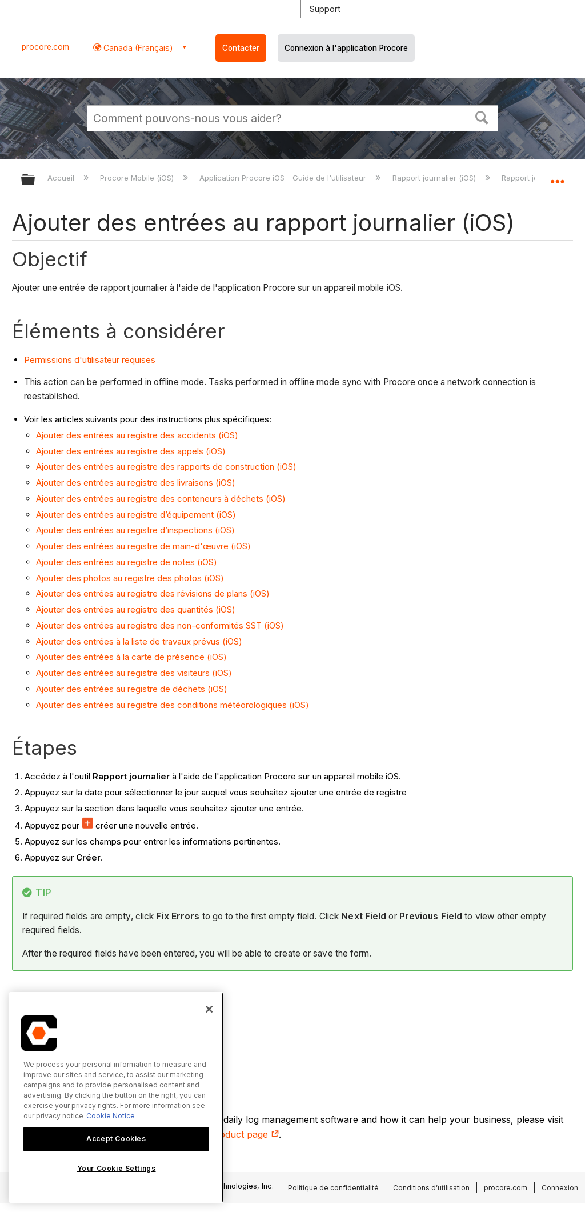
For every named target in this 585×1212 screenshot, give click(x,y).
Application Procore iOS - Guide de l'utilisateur (283, 177)
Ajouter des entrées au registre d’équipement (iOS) (136, 514)
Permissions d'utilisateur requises (89, 359)
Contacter (240, 48)
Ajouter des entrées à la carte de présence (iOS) (131, 656)
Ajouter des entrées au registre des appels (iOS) (131, 451)
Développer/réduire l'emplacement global (557, 176)
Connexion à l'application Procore (346, 48)
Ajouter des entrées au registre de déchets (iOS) (131, 688)
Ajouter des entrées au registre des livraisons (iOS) (135, 482)
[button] (482, 117)
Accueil (62, 177)
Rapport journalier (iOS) (435, 177)
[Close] (209, 1009)
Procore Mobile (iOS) (138, 177)
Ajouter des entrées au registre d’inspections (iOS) (135, 530)
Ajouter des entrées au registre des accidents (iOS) (137, 435)
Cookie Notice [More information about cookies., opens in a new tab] (110, 1115)
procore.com (45, 46)
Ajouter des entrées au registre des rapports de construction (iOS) (166, 466)
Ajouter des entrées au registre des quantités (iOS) (135, 609)
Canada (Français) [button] (137, 48)
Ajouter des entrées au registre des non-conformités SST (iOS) (160, 625)
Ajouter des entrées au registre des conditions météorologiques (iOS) (172, 704)
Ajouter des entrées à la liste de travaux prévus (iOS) (139, 641)
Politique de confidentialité (333, 1187)
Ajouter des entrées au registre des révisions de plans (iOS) (153, 593)
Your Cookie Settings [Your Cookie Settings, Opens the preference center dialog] (116, 1168)
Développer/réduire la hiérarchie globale (35, 180)
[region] (116, 1097)
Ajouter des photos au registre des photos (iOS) (130, 578)
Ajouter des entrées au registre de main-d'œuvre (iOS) (143, 546)
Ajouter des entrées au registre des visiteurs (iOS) (134, 672)
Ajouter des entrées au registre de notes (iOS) (126, 562)
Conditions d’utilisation (431, 1187)
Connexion (560, 1187)
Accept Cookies (116, 1138)
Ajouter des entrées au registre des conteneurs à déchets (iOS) (161, 498)
